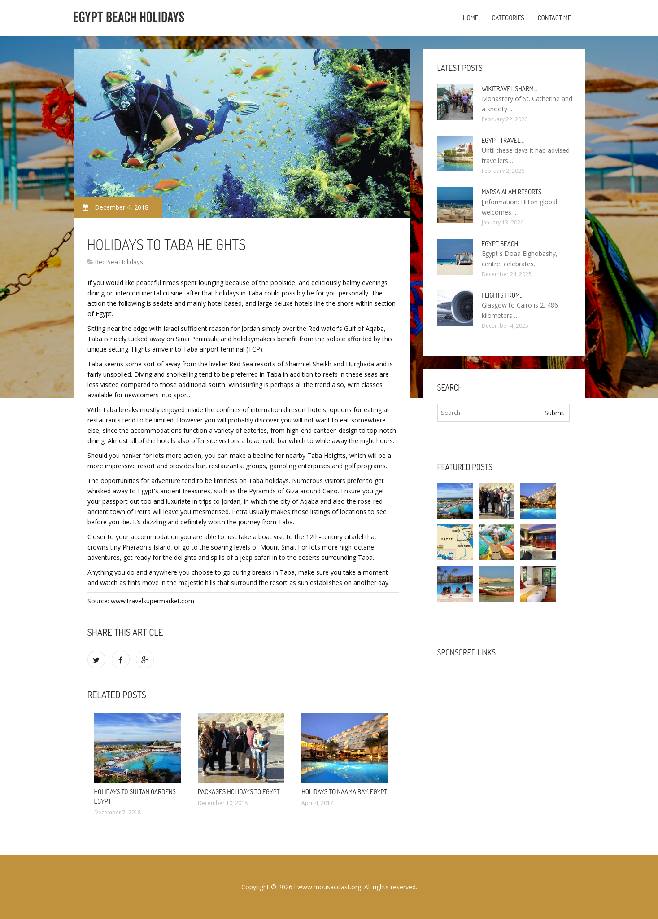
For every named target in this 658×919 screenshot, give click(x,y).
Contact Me (554, 17)
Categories (508, 17)
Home (471, 17)
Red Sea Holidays (119, 262)
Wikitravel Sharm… (509, 88)
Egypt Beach (500, 243)
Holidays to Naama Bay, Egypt (344, 791)
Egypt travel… (503, 140)
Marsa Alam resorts (512, 192)
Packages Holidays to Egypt (239, 791)
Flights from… (503, 295)
